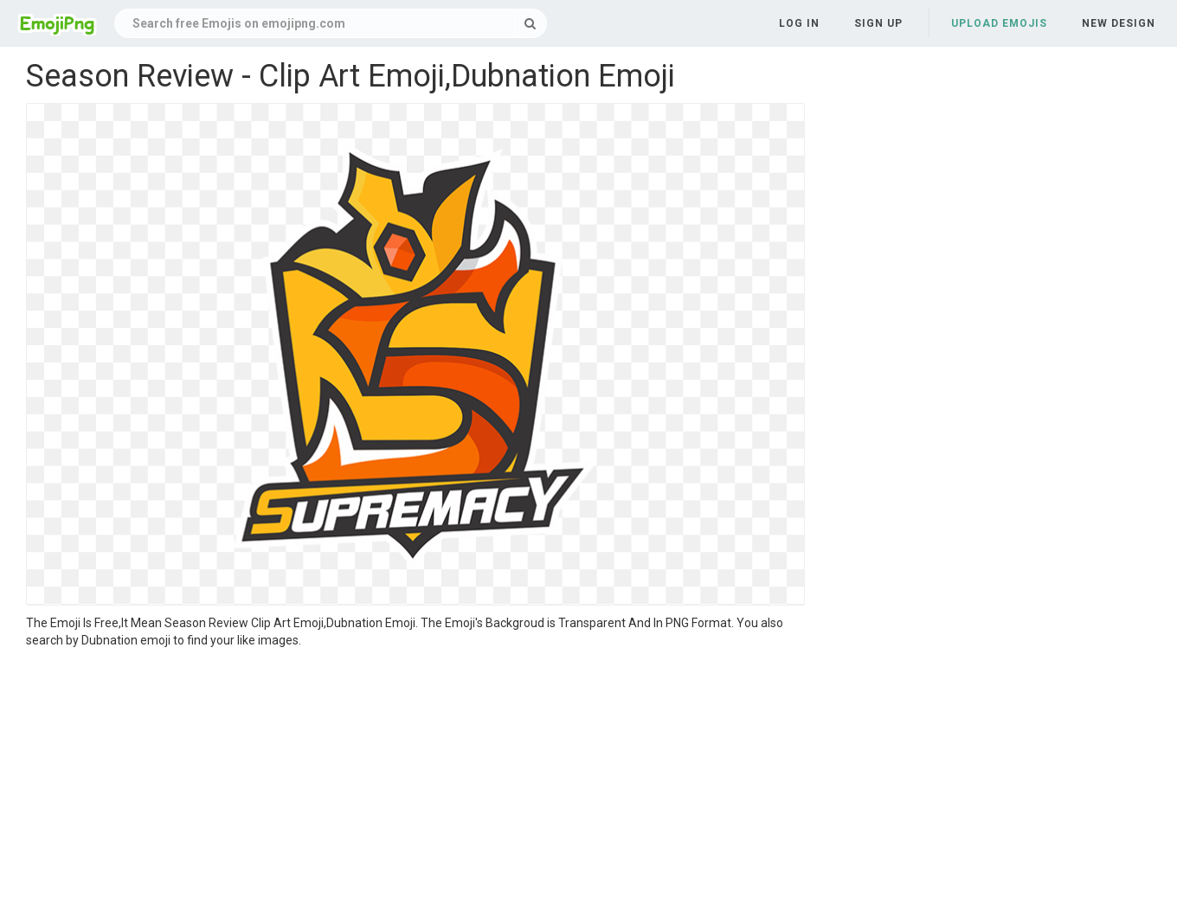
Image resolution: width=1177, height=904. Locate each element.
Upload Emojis (999, 23)
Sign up (878, 23)
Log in (799, 23)
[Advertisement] (415, 778)
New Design (1118, 23)
